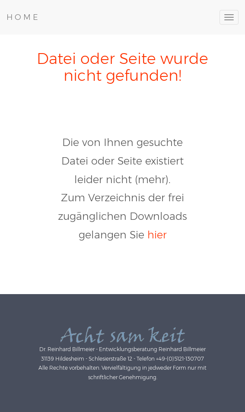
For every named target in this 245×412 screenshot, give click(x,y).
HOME (23, 17)
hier (157, 234)
